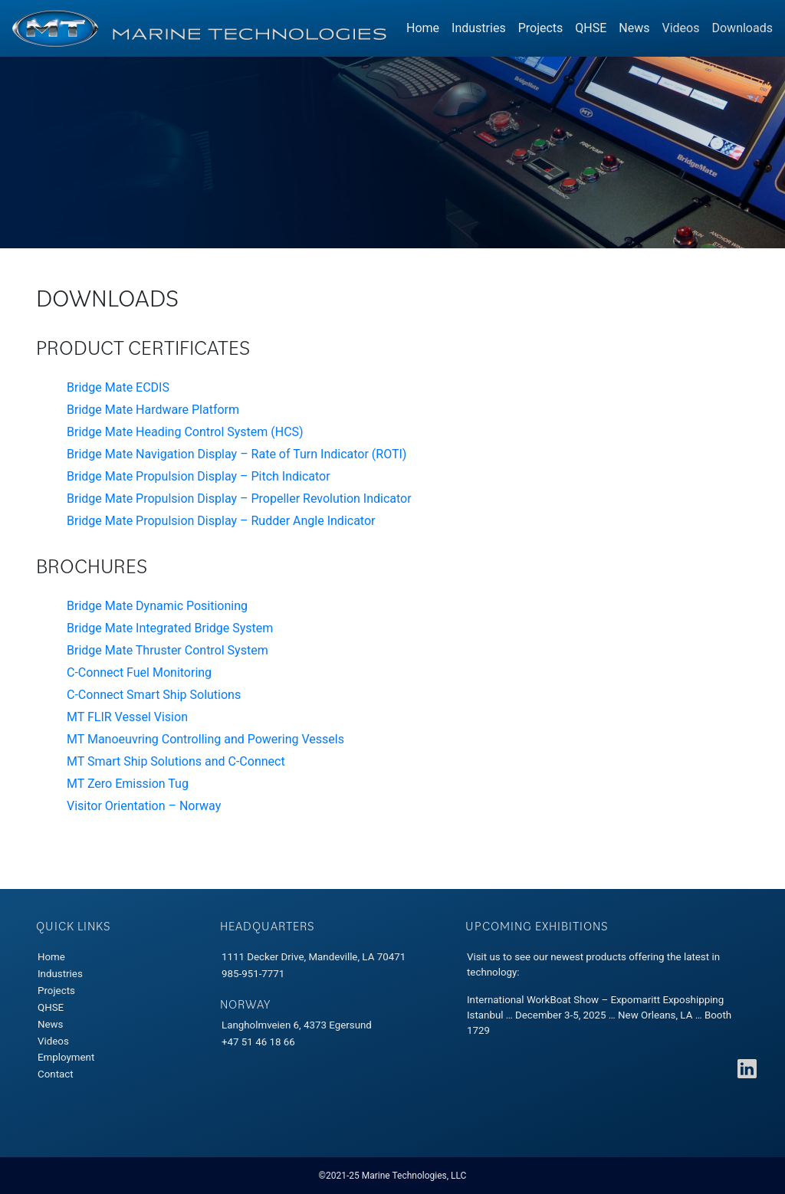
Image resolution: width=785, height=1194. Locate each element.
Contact (56, 1074)
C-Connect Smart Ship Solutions (154, 694)
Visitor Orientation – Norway (144, 806)
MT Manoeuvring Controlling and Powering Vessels (205, 739)
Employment (66, 1057)
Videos (681, 28)
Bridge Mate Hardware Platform (153, 409)
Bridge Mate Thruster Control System (167, 650)
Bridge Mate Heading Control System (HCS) (185, 432)
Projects (540, 28)
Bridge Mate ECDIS (118, 387)
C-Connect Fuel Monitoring (139, 672)
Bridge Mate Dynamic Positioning (157, 606)
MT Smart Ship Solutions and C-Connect (176, 761)
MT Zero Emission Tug (128, 783)
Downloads (744, 27)
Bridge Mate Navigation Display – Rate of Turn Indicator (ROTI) (236, 454)
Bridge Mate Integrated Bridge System (170, 628)
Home (422, 28)
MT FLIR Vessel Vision (127, 717)
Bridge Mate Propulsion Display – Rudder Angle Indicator (221, 520)
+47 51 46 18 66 (258, 1042)
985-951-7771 (253, 973)
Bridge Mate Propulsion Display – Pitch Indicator (198, 476)
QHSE (590, 28)
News (634, 28)
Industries (479, 28)
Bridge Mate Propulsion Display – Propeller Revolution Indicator (239, 498)
